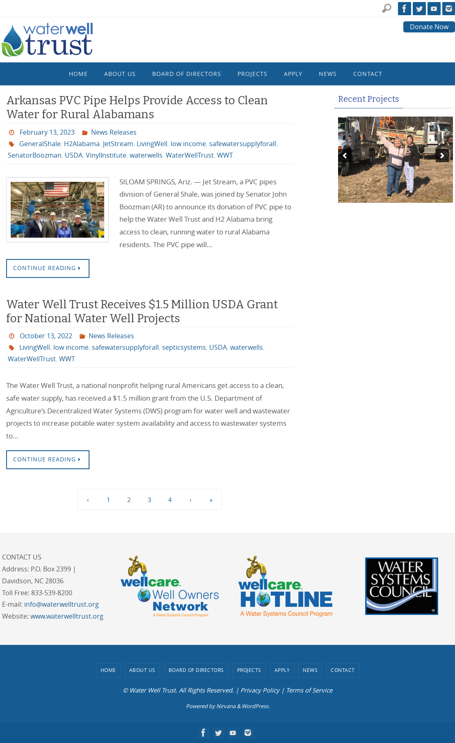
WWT (225, 155)
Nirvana (226, 706)
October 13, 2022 (46, 335)
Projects (249, 670)
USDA (73, 155)
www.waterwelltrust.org (66, 616)
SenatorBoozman (35, 155)
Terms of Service (309, 690)
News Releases (114, 132)
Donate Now (429, 26)
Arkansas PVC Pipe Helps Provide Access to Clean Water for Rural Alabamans (137, 107)
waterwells (146, 155)
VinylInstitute (106, 155)
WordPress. (256, 706)
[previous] (344, 155)
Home (108, 670)
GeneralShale (40, 143)
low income (188, 143)
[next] (442, 155)
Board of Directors (196, 670)
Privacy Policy (259, 690)
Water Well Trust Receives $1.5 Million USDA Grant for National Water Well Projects (142, 311)
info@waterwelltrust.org (61, 604)
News (310, 670)
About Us (142, 670)
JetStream (118, 143)
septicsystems (184, 347)
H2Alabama (82, 143)
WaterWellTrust (190, 155)
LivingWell (152, 143)
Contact (343, 670)
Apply (282, 670)
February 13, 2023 (47, 132)
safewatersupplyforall (242, 143)
